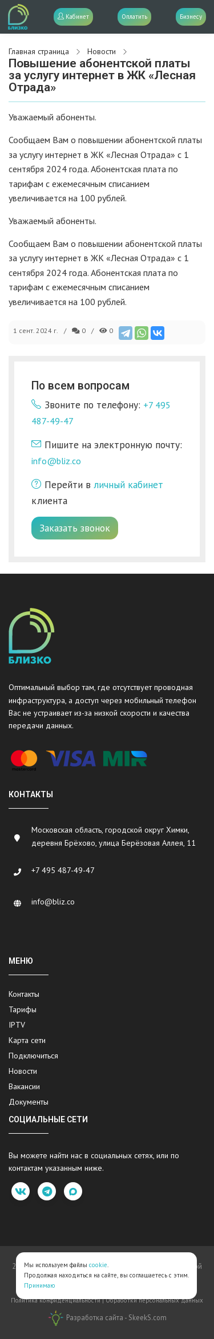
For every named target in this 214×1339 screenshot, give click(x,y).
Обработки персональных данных (154, 1300)
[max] (73, 1191)
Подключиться (33, 1055)
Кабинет (73, 17)
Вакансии (24, 1086)
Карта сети (27, 1040)
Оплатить (134, 17)
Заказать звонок (74, 527)
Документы (29, 1102)
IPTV (17, 1025)
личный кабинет (128, 484)
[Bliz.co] (18, 17)
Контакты (24, 994)
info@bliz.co (56, 460)
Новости (23, 1071)
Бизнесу (191, 17)
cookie (98, 1265)
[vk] (20, 1191)
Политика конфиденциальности (55, 1300)
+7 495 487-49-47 (63, 870)
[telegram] (47, 1191)
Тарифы (23, 1009)
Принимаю (39, 1285)
